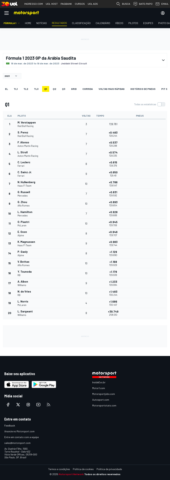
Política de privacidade (109, 469)
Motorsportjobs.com (103, 393)
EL (6, 88)
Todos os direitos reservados (102, 474)
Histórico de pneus (143, 88)
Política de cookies (83, 469)
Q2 (54, 88)
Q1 (45, 88)
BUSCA (123, 4)
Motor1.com (98, 388)
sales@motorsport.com (17, 442)
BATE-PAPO (142, 4)
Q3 (63, 88)
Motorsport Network (71, 474)
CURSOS (80, 4)
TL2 (26, 88)
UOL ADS (93, 4)
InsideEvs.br (98, 382)
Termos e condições (59, 469)
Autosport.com (100, 399)
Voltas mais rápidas (112, 88)
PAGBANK (66, 4)
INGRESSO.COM (33, 4)
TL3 (36, 88)
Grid (74, 88)
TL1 (16, 88)
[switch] (149, 104)
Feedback (9, 425)
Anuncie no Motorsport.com (19, 431)
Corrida (87, 88)
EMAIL (162, 4)
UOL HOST (52, 4)
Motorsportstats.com (104, 405)
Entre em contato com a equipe (21, 437)
